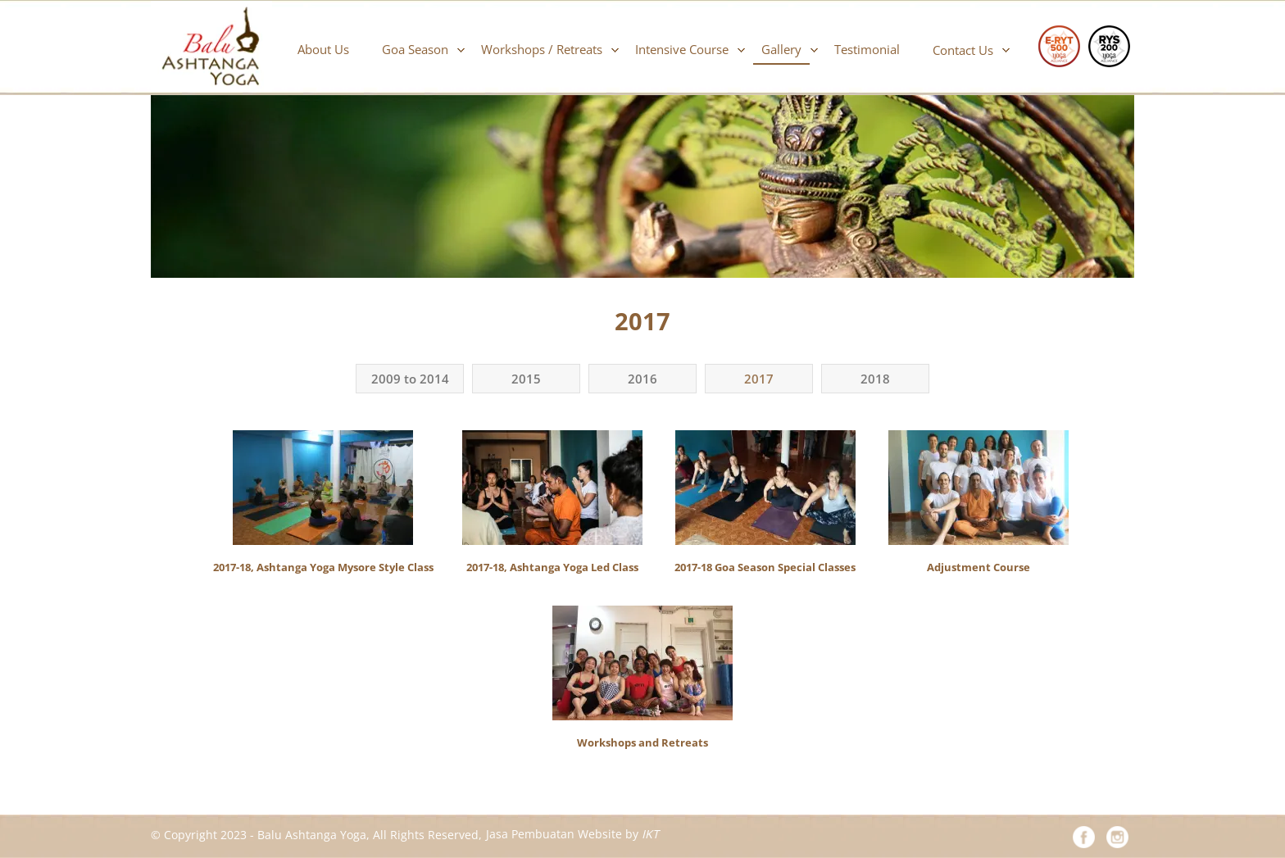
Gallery (781, 49)
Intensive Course (682, 49)
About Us (323, 49)
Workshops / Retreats (541, 49)
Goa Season (415, 49)
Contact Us (963, 50)
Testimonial (867, 49)
